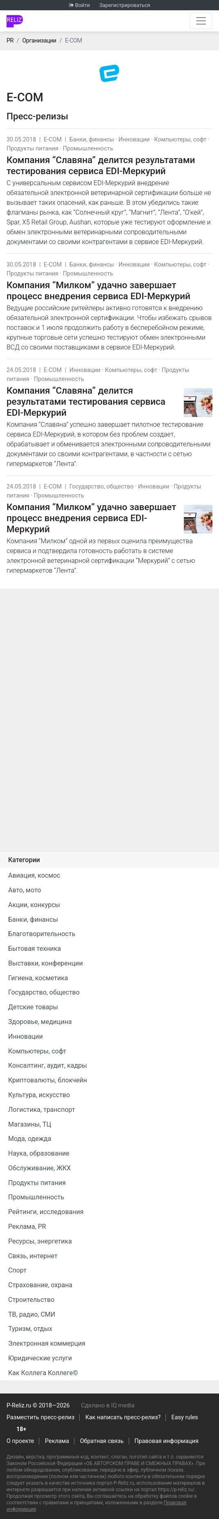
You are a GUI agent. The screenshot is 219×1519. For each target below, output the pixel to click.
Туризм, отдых (30, 1329)
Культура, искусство (39, 1095)
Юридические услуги (40, 1358)
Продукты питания (32, 148)
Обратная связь (102, 1441)
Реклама (57, 1441)
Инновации (134, 139)
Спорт (17, 1270)
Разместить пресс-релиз (40, 1417)
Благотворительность (41, 934)
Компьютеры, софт (180, 139)
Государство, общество (101, 486)
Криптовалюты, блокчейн (47, 1080)
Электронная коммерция (46, 1343)
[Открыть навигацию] (201, 21)
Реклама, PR (27, 1226)
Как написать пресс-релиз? (123, 1417)
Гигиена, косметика (38, 978)
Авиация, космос (34, 875)
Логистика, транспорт (41, 1109)
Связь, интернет (33, 1256)
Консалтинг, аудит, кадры (47, 1065)
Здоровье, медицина (40, 1022)
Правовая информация (166, 1441)
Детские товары (33, 1007)
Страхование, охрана (40, 1285)
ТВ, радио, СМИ (31, 1314)
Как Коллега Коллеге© (43, 1373)
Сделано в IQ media (107, 1405)
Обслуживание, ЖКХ (39, 1168)
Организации (39, 40)
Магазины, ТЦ (29, 1124)
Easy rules (185, 1417)
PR (10, 40)
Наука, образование (38, 1153)
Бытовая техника (34, 948)
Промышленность (88, 148)
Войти (82, 5)
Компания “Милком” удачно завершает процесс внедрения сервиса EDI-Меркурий (98, 290)
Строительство (31, 1300)
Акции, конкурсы (34, 905)
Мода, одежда (29, 1139)
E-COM (53, 139)
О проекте (20, 1441)
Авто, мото (24, 890)
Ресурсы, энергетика (40, 1241)
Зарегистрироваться (124, 5)
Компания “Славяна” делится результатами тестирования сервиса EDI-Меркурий (101, 165)
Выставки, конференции (45, 963)
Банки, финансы (91, 139)
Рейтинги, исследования (46, 1212)
